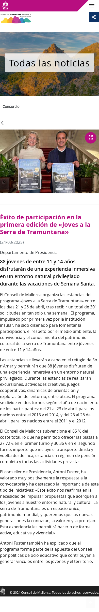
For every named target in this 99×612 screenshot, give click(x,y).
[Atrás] (2, 123)
